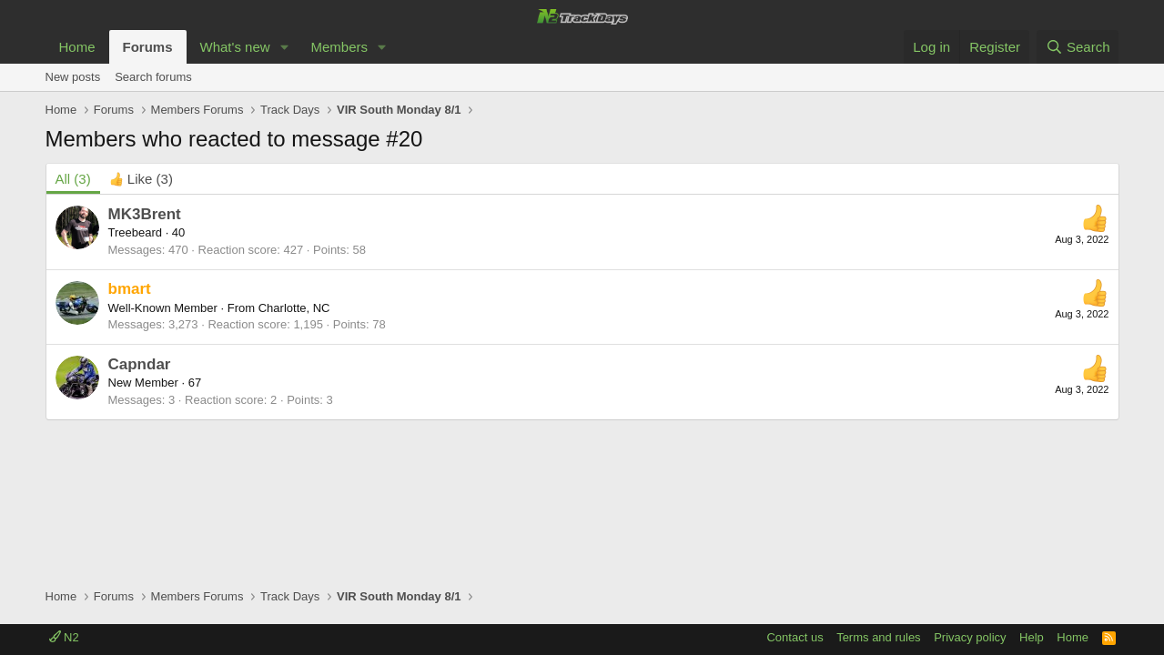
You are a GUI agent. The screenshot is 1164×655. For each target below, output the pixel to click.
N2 (64, 637)
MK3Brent (144, 214)
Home (77, 47)
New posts (73, 77)
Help (1031, 637)
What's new (235, 47)
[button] (284, 47)
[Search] (1078, 47)
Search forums (153, 77)
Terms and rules (878, 637)
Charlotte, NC (294, 308)
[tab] (141, 179)
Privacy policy (970, 637)
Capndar (139, 364)
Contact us (794, 637)
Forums (148, 47)
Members (339, 47)
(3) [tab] (73, 178)
